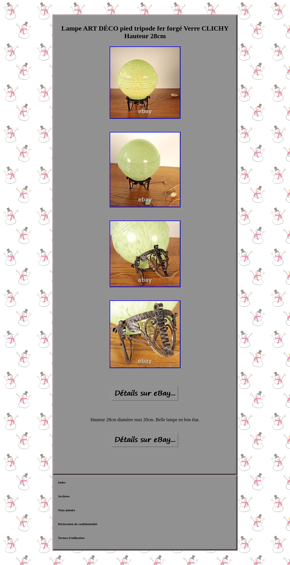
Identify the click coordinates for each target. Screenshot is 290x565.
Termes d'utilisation (71, 538)
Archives (64, 496)
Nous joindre (66, 510)
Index (62, 482)
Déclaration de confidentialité (77, 524)
